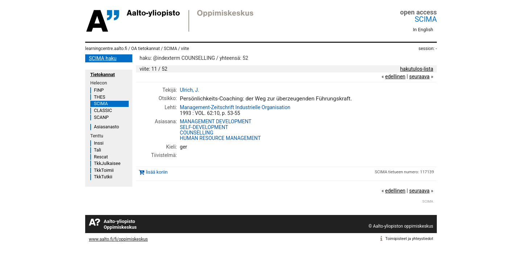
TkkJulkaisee (107, 163)
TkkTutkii (103, 176)
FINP (99, 90)
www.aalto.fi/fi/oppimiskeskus (118, 239)
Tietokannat (102, 74)
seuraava (419, 76)
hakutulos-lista (416, 69)
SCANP (101, 117)
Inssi (98, 143)
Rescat (101, 157)
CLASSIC (103, 110)
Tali (97, 150)
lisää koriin (156, 172)
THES (99, 97)
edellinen (395, 76)
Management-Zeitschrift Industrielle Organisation (235, 107)
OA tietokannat (145, 48)
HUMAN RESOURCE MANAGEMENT (220, 138)
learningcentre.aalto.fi (106, 48)
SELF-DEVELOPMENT (204, 127)
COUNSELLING (197, 133)
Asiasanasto (106, 126)
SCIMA (426, 19)
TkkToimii (104, 170)
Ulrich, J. (189, 90)
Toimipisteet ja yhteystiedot (409, 238)
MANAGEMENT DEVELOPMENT (216, 121)
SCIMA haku (102, 58)
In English (423, 29)
